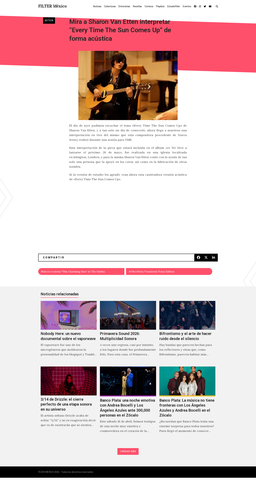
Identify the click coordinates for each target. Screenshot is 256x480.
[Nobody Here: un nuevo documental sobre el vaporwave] (69, 333)
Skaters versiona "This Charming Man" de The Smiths (79, 272)
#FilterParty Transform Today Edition (156, 272)
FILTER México (52, 6)
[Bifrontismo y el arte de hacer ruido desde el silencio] (187, 333)
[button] (217, 6)
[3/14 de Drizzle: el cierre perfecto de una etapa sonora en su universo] (69, 404)
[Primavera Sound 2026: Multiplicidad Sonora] (128, 333)
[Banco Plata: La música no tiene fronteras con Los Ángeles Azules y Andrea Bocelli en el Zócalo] (187, 404)
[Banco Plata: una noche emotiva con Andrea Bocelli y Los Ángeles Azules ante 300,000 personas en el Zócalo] (128, 404)
